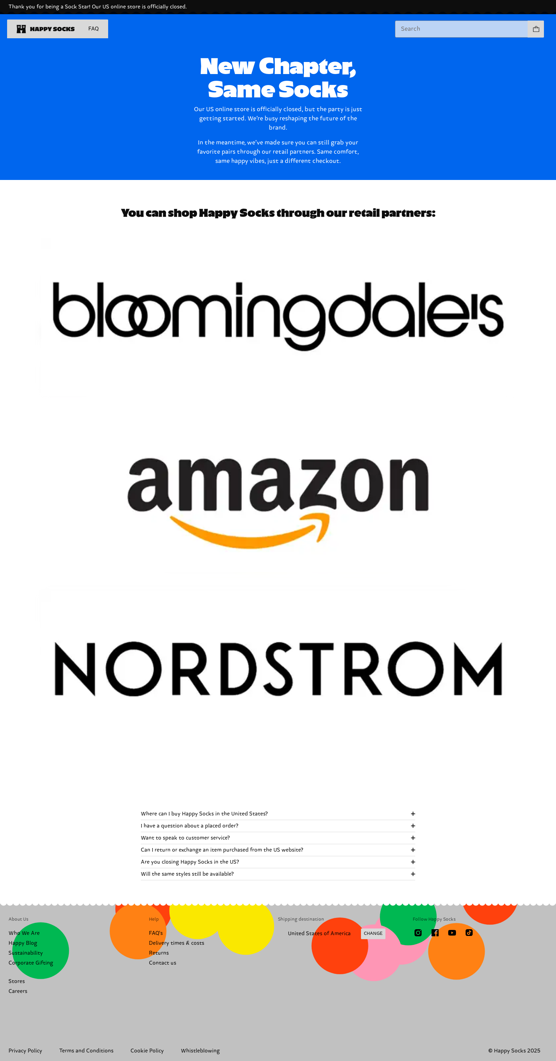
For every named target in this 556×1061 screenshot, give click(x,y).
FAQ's (156, 933)
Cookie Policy (147, 1051)
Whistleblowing (200, 1051)
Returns (159, 953)
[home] (46, 29)
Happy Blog (23, 943)
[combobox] (461, 29)
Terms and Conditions (86, 1051)
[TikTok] (469, 932)
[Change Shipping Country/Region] (331, 934)
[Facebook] (435, 932)
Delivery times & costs (176, 943)
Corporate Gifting (31, 963)
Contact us (162, 963)
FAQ (93, 29)
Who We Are (24, 933)
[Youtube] (452, 932)
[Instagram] (418, 932)
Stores (17, 981)
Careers (18, 991)
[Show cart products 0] (536, 29)
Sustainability (26, 953)
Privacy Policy (25, 1051)
